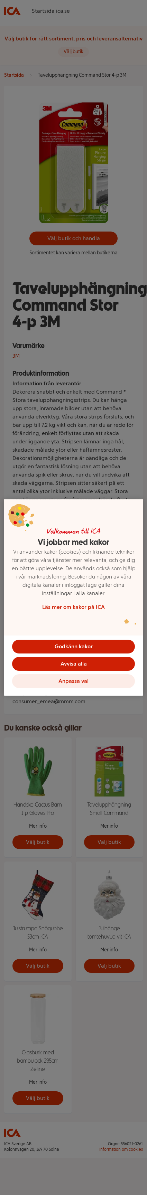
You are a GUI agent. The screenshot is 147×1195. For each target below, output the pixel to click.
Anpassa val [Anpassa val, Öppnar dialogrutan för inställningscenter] (73, 681)
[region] (74, 597)
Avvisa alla (74, 663)
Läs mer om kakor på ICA (73, 607)
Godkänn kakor (74, 646)
